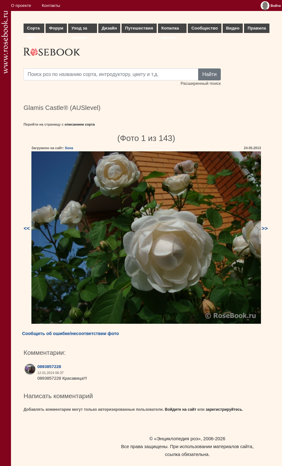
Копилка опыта (170, 29)
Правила (256, 28)
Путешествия (139, 28)
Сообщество (204, 28)
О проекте (21, 5)
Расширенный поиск (201, 83)
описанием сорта (80, 124)
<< (27, 228)
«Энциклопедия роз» (177, 438)
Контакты (51, 5)
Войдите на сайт (180, 409)
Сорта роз (33, 29)
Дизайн (109, 28)
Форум (56, 28)
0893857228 (49, 366)
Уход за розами (79, 29)
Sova (69, 148)
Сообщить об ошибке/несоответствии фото (70, 333)
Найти (209, 74)
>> (265, 228)
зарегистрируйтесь (224, 409)
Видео (233, 28)
